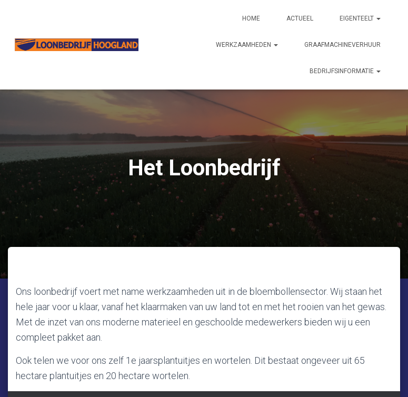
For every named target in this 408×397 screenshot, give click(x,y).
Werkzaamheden (247, 44)
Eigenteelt (360, 18)
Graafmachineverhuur (342, 44)
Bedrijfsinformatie (345, 71)
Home (251, 18)
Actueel (299, 18)
